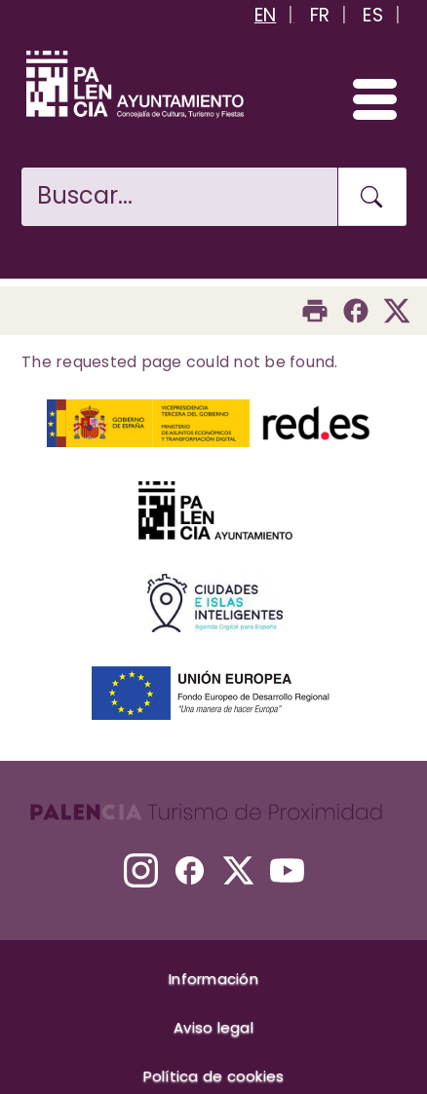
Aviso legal (213, 1027)
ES (373, 15)
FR (320, 15)
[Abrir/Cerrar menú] (366, 98)
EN (265, 15)
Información (213, 978)
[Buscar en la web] (179, 197)
